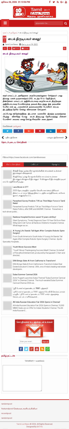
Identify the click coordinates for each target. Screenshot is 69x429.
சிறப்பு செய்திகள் (13, 164)
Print (16, 48)
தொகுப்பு (55, 164)
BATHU (40, 427)
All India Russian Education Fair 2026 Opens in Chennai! (36, 302)
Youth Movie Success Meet (24, 247)
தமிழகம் (17, 126)
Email (25, 48)
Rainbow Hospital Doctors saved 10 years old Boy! (34, 217)
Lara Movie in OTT (20, 187)
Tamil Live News (23, 424)
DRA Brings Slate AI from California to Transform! (34, 261)
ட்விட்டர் (34, 164)
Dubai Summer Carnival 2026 (25, 274)
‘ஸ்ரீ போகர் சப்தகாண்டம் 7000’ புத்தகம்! (30, 288)
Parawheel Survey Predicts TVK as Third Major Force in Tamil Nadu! (39, 202)
